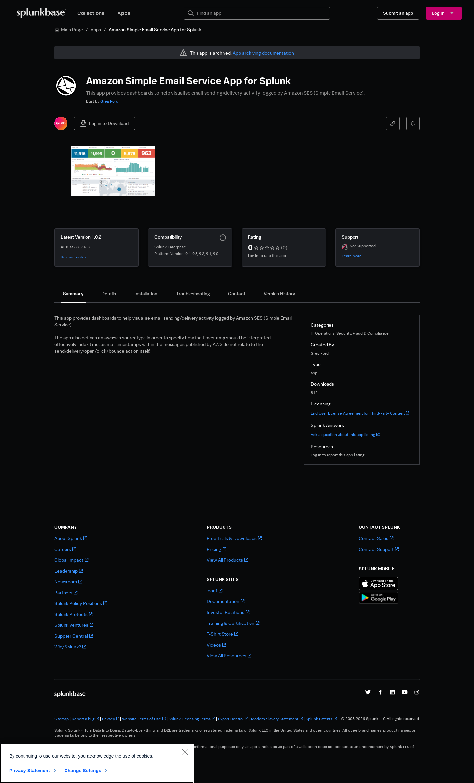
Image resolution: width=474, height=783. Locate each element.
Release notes (73, 257)
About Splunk (70, 538)
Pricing (216, 549)
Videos (216, 645)
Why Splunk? (70, 646)
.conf (214, 590)
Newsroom (68, 581)
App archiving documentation (263, 53)
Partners (65, 592)
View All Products (227, 560)
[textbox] (261, 13)
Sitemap (61, 718)
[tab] (73, 293)
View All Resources (229, 655)
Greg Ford (109, 101)
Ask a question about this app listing (345, 434)
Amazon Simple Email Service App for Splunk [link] (155, 29)
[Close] (185, 752)
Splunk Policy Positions (80, 603)
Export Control (233, 718)
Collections (90, 13)
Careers (65, 549)
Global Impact (71, 560)
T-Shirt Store (222, 634)
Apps (124, 13)
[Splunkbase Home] (41, 13)
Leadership (68, 571)
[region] (97, 763)
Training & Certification (233, 623)
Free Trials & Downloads (234, 538)
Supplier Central (73, 636)
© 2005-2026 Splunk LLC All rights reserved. (380, 718)
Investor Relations (228, 612)
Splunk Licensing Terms (192, 718)
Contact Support (379, 549)
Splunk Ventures (73, 625)
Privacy (110, 718)
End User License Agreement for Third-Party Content (360, 413)
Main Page (68, 29)
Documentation (225, 601)
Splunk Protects (73, 614)
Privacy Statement (29, 770)
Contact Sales (376, 538)
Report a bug (85, 718)
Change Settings (82, 770)
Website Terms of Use (144, 718)
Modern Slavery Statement (277, 718)
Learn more (352, 255)
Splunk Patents (321, 718)
